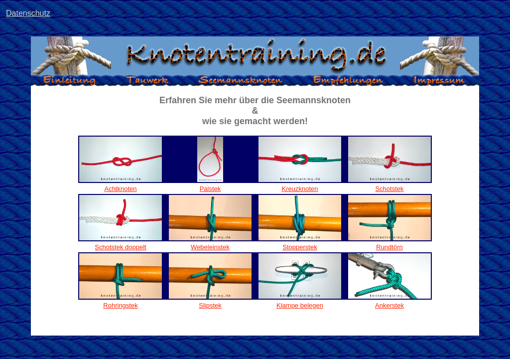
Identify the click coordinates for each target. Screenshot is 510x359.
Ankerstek (389, 305)
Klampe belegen (299, 305)
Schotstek (389, 188)
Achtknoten (120, 188)
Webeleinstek (210, 247)
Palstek (210, 188)
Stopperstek (299, 247)
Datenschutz (28, 13)
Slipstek (210, 305)
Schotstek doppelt (120, 247)
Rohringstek (120, 305)
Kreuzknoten (300, 188)
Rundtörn (389, 247)
